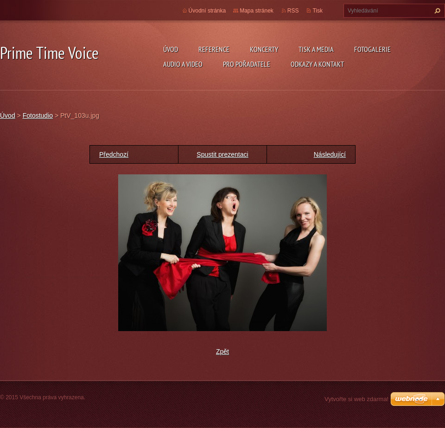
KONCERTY (264, 49)
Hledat (436, 11)
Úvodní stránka (207, 10)
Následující (330, 154)
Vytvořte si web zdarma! (356, 399)
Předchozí (113, 154)
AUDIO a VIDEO (183, 64)
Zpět (222, 351)
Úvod (170, 49)
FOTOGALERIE (372, 49)
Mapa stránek (256, 10)
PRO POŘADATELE (246, 64)
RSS (293, 10)
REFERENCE (213, 49)
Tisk (317, 10)
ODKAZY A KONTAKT (317, 64)
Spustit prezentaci (222, 154)
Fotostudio (38, 115)
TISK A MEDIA (316, 49)
